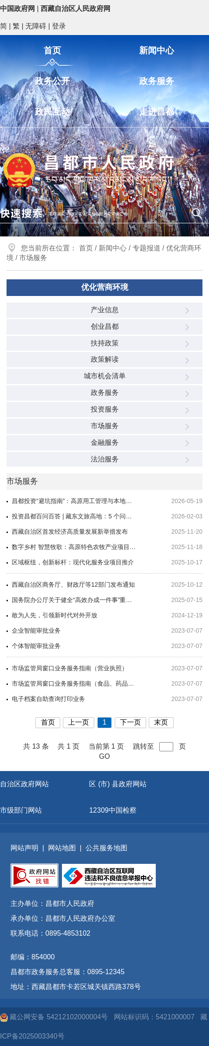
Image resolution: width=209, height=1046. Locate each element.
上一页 (78, 722)
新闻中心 (156, 50)
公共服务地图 (106, 848)
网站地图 (62, 848)
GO (104, 756)
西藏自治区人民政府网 (75, 8)
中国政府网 (17, 8)
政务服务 (156, 81)
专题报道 (147, 248)
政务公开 (52, 81)
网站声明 (24, 848)
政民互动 (52, 111)
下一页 (130, 722)
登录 (59, 26)
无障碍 (35, 26)
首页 (52, 50)
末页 (161, 722)
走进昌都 (156, 111)
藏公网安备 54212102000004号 (55, 1017)
